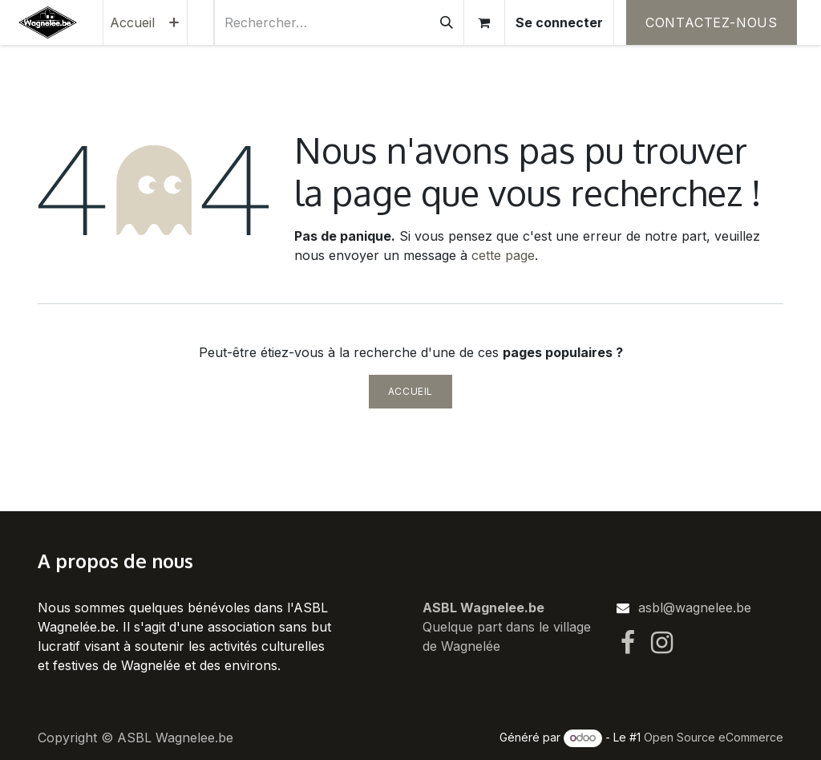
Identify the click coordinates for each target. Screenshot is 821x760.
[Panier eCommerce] (484, 22)
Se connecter (559, 22)
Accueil (410, 391)
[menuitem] (132, 22)
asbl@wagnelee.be (694, 607)
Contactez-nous (711, 22)
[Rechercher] (446, 22)
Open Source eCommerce (713, 737)
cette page (503, 255)
